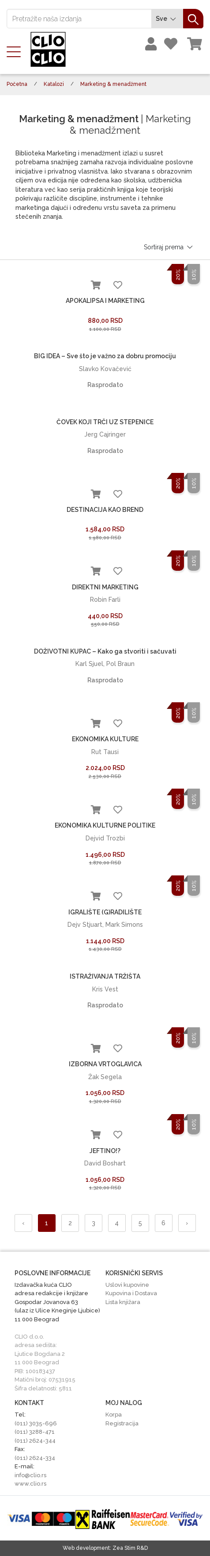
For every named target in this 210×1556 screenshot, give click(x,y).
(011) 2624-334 (35, 1458)
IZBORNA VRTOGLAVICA (105, 1064)
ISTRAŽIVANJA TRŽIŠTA (105, 976)
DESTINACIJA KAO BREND (105, 509)
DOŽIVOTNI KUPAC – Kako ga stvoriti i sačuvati (105, 651)
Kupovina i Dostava (131, 1293)
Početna (17, 84)
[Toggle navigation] (16, 51)
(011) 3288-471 (35, 1431)
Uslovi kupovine (127, 1284)
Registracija (122, 1423)
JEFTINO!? (105, 1150)
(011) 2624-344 (35, 1440)
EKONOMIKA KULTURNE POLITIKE (105, 825)
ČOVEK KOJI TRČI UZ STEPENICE (105, 422)
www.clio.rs (30, 1483)
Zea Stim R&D (130, 1548)
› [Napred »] (187, 1223)
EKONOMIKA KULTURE (105, 739)
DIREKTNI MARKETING (105, 587)
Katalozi (54, 84)
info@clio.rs (30, 1475)
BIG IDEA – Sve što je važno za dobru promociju (105, 356)
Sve (167, 19)
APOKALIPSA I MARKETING (105, 300)
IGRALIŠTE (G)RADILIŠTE (105, 912)
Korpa (113, 1414)
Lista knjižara (122, 1302)
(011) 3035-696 (36, 1423)
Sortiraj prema (169, 247)
